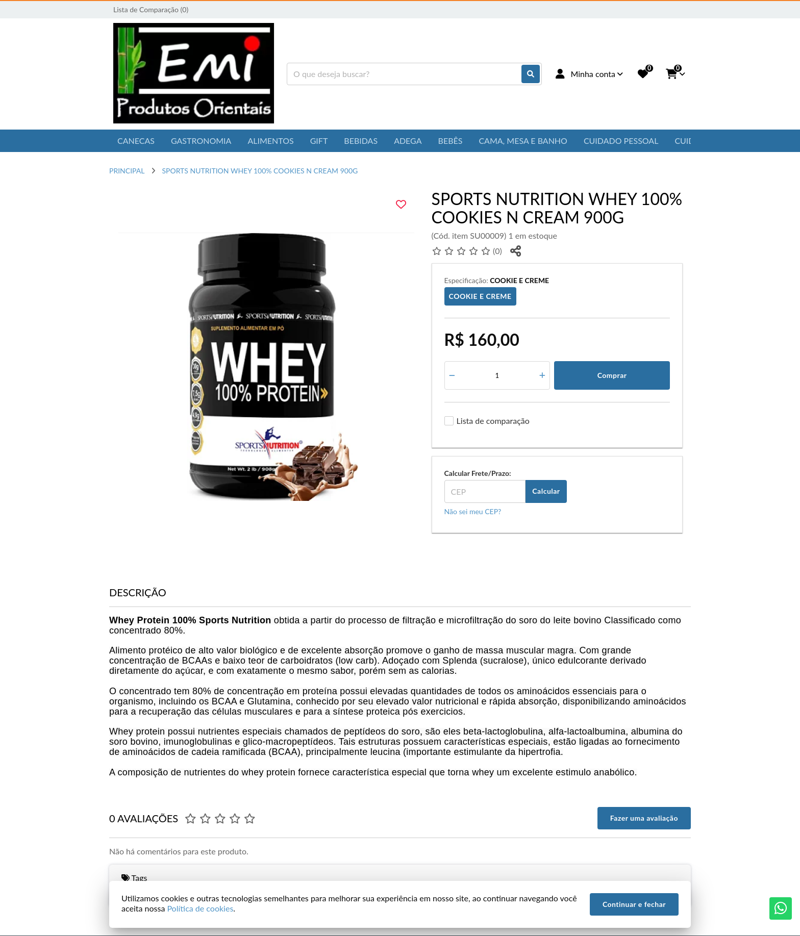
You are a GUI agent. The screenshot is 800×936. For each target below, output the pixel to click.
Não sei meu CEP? (473, 511)
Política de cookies (200, 908)
